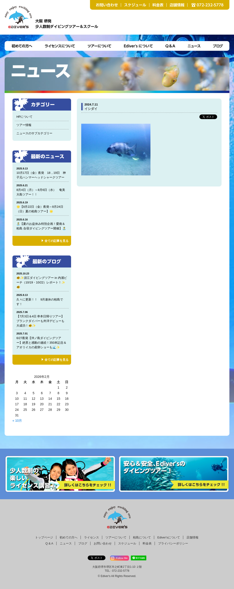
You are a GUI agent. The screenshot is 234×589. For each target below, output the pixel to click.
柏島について (142, 537)
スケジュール (127, 543)
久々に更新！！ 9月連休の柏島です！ (41, 299)
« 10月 (17, 420)
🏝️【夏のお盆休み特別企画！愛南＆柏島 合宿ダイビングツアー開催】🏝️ (41, 224)
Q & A (49, 543)
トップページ (44, 537)
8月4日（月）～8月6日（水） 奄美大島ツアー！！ (41, 189)
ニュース (66, 543)
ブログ (82, 543)
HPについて (24, 116)
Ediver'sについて (168, 537)
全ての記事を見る (57, 241)
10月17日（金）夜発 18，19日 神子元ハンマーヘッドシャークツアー (41, 173)
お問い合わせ (103, 543)
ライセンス (91, 537)
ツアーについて (115, 537)
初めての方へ (69, 537)
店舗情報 (192, 537)
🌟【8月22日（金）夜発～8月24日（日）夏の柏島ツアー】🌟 (41, 207)
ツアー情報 (23, 125)
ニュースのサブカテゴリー (34, 133)
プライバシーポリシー (173, 543)
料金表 (147, 543)
